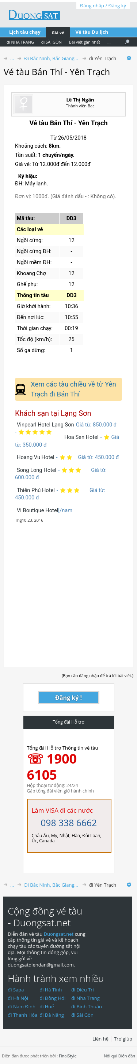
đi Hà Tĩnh (50, 989)
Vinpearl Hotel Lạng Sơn (45, 424)
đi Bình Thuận (86, 1006)
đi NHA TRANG (20, 42)
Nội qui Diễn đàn (119, 1056)
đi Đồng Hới (52, 998)
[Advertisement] (68, 591)
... (109, 42)
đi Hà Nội (18, 998)
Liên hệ (100, 1039)
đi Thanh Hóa (22, 1015)
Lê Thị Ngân (80, 99)
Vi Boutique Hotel (37, 510)
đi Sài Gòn (82, 1015)
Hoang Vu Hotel (35, 457)
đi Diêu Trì (82, 989)
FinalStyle (68, 1056)
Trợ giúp (123, 1039)
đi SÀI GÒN (51, 42)
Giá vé (58, 32)
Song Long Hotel (36, 470)
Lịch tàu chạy (25, 32)
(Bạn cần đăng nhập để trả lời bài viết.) (97, 675)
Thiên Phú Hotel (36, 490)
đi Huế (46, 1006)
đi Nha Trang (85, 998)
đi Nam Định (21, 1006)
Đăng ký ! (68, 698)
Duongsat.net (59, 934)
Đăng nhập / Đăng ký (103, 5)
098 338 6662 (69, 823)
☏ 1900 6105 (52, 767)
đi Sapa (16, 989)
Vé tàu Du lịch (91, 32)
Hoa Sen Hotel (81, 437)
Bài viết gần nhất (84, 42)
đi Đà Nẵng (51, 1015)
